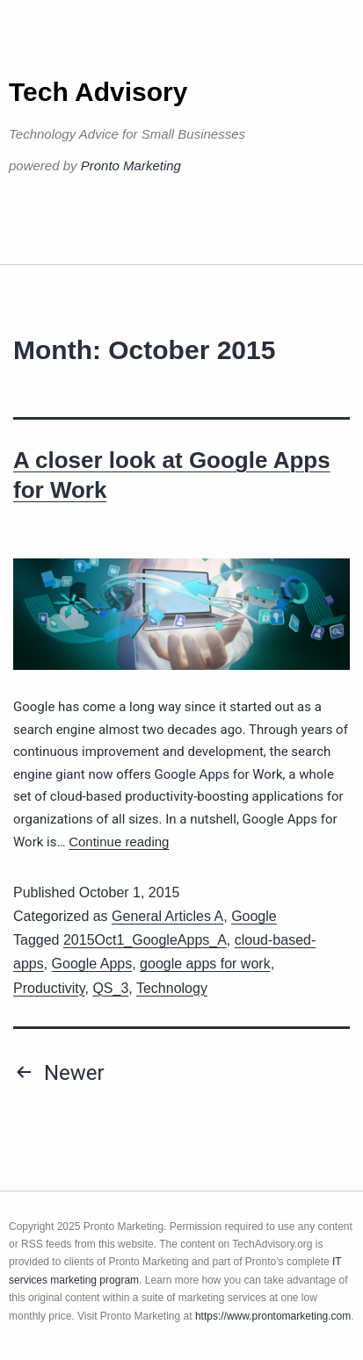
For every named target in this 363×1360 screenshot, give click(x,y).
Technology (171, 988)
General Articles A (167, 916)
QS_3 (110, 988)
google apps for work (205, 963)
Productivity (49, 988)
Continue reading (119, 841)
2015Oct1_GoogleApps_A (145, 939)
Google (254, 916)
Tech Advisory (98, 91)
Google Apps (92, 963)
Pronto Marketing (131, 165)
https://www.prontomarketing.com (273, 1316)
